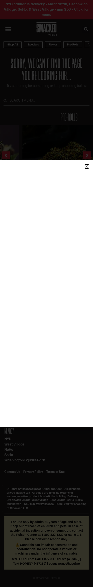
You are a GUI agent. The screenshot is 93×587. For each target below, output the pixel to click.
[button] (87, 166)
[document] (46, 293)
